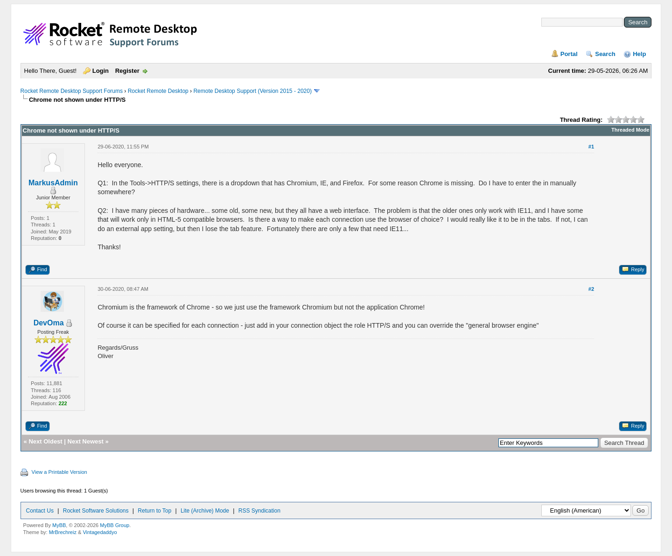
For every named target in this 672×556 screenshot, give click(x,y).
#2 (591, 289)
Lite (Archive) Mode (205, 510)
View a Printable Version (59, 472)
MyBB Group (114, 525)
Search (605, 53)
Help (639, 53)
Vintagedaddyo (100, 532)
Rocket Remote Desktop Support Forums (72, 91)
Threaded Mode (630, 130)
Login (100, 70)
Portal (569, 53)
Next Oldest (45, 441)
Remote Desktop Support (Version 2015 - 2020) (252, 91)
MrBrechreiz (63, 532)
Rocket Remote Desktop (158, 91)
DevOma (49, 323)
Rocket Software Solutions (96, 510)
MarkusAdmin (53, 183)
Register (127, 70)
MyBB (59, 525)
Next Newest (86, 441)
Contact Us (40, 510)
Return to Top (154, 510)
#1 (591, 146)
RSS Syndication (259, 510)
